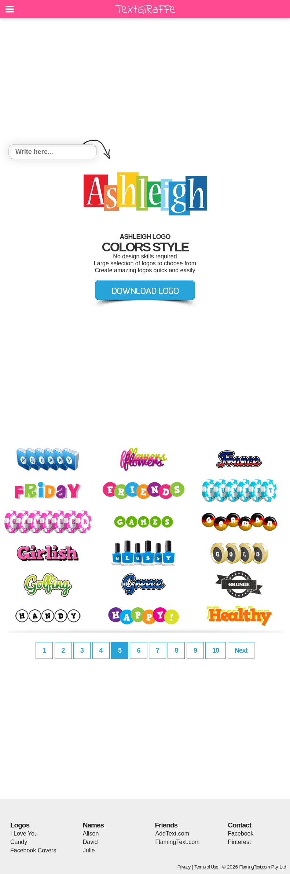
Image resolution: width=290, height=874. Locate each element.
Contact (239, 825)
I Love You (24, 833)
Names (93, 825)
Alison (91, 833)
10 (215, 650)
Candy (18, 842)
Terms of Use (206, 867)
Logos (19, 825)
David (90, 842)
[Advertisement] (145, 82)
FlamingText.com (177, 842)
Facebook (240, 833)
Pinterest (239, 842)
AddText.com (172, 833)
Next (241, 650)
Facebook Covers (33, 850)
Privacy (184, 867)
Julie (89, 850)
